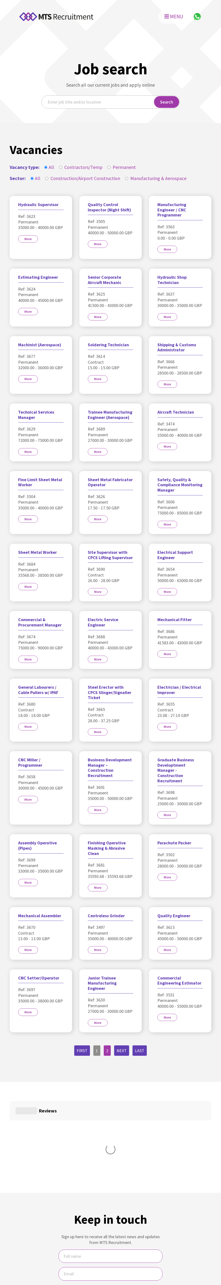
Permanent (121, 167)
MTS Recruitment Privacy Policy (124, 1258)
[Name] (110, 1183)
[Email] (110, 1201)
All (49, 167)
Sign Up (110, 1238)
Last (139, 1050)
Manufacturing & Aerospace (155, 178)
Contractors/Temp (81, 167)
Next (122, 1050)
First (82, 1050)
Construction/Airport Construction (82, 178)
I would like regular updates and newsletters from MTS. (110, 1221)
